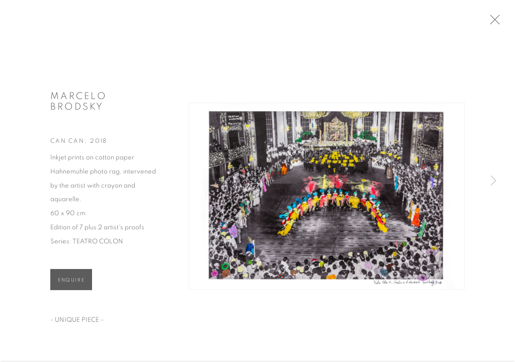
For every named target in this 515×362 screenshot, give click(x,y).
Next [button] (493, 181)
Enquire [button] (71, 282)
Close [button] (497, 22)
